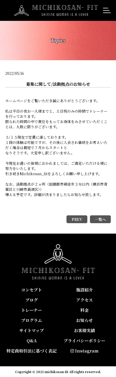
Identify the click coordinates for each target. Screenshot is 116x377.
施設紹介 (84, 290)
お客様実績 (84, 330)
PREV (77, 219)
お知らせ (84, 320)
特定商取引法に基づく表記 (32, 351)
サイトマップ (31, 330)
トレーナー (31, 310)
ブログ (31, 300)
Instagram (84, 351)
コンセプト (31, 290)
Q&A (32, 341)
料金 (84, 310)
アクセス (84, 300)
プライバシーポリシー (84, 341)
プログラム (31, 320)
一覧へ (100, 219)
